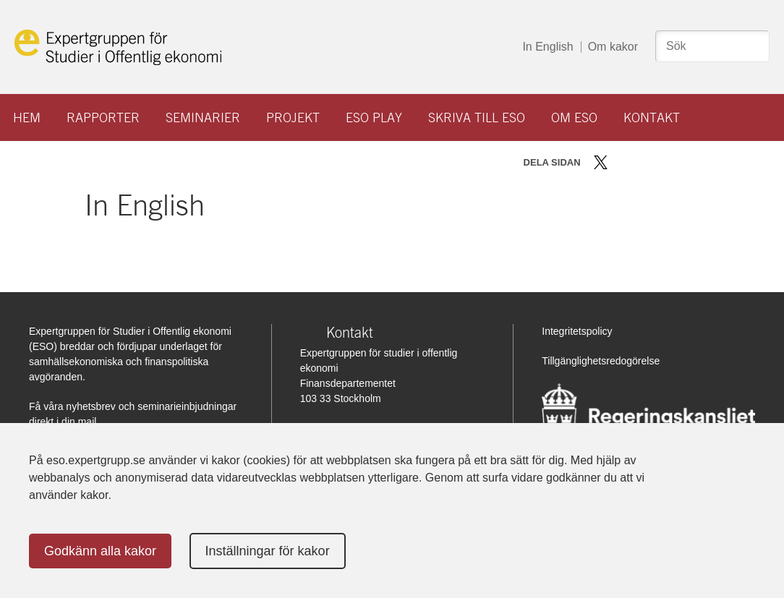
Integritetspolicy (577, 331)
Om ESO (574, 117)
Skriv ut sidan (690, 162)
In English (547, 46)
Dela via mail (666, 162)
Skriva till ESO (476, 117)
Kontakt (651, 117)
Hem (27, 117)
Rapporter (103, 117)
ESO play (374, 117)
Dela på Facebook (622, 162)
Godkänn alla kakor (100, 551)
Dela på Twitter (601, 162)
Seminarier (203, 117)
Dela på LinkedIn (642, 162)
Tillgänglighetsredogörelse (601, 361)
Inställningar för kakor (267, 551)
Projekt (293, 117)
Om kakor (613, 46)
